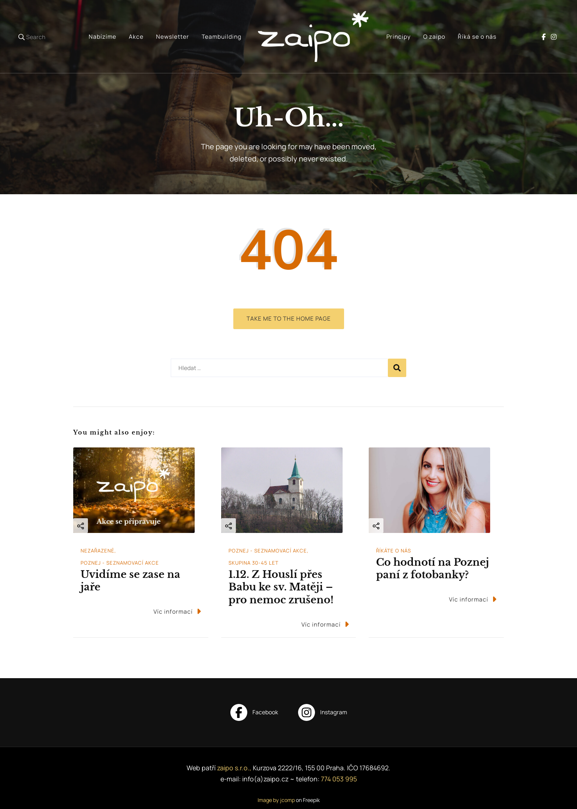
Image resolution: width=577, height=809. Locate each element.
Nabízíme (102, 36)
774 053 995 (339, 778)
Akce (136, 36)
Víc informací (177, 611)
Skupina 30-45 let (254, 562)
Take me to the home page (289, 318)
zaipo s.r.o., (235, 767)
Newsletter (172, 36)
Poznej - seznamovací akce (120, 562)
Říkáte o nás (393, 550)
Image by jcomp (276, 799)
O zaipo (434, 36)
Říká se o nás (477, 36)
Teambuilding (221, 36)
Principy (398, 36)
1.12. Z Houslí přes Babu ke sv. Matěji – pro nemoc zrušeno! (281, 587)
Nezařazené (97, 550)
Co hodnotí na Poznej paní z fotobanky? (432, 568)
